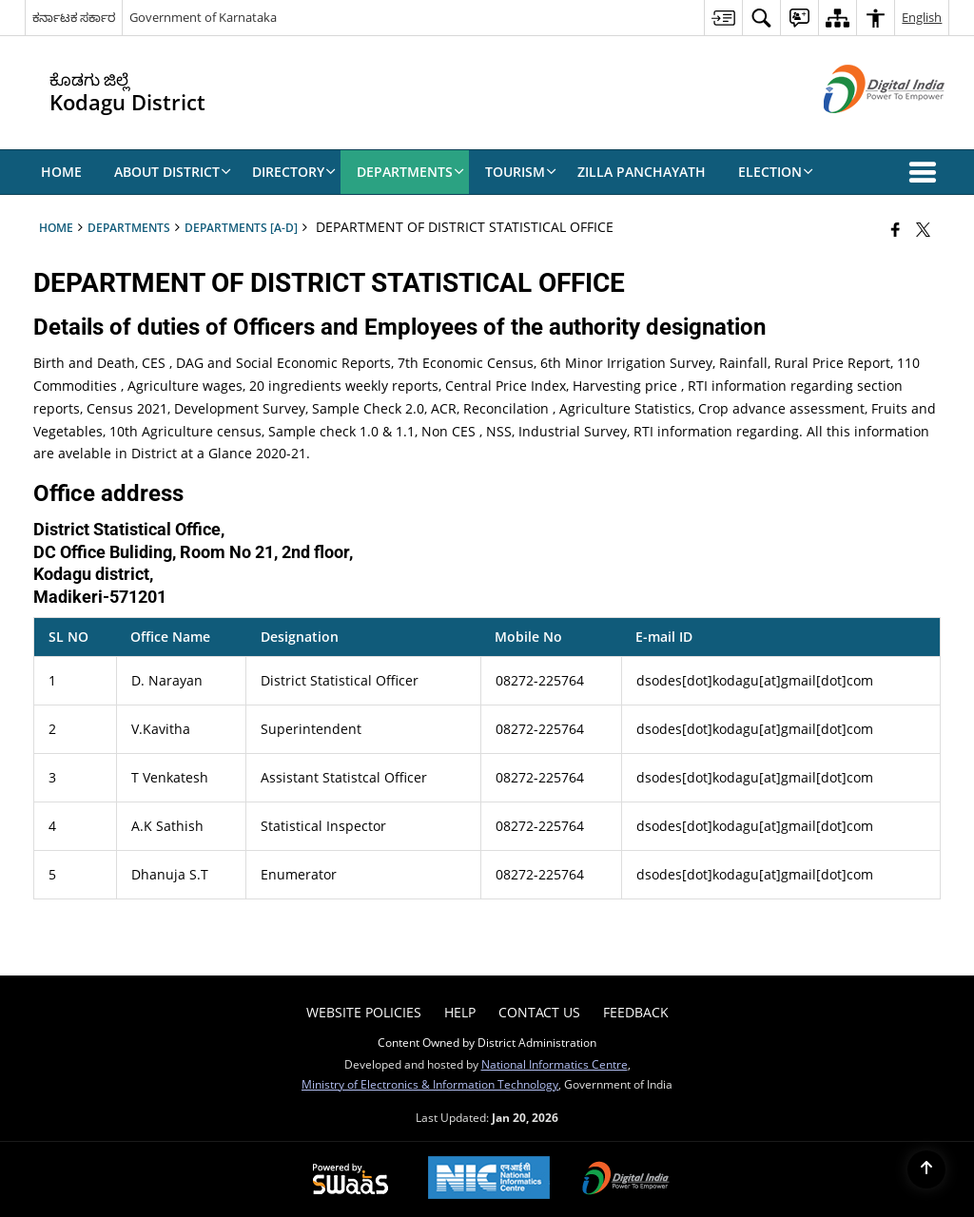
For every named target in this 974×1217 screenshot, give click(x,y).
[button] (926, 172)
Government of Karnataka (203, 17)
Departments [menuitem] (410, 172)
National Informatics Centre (554, 1064)
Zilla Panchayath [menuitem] (641, 172)
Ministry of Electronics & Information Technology (430, 1083)
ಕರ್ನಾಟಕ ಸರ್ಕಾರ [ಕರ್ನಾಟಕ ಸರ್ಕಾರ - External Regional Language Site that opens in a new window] (73, 17)
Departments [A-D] (241, 227)
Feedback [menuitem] (636, 1012)
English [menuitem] (922, 17)
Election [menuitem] (775, 172)
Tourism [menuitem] (520, 172)
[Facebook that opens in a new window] (895, 229)
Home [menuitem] (61, 172)
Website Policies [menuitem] (363, 1012)
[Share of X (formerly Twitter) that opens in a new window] (923, 229)
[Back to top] (926, 1169)
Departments (129, 227)
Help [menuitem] (460, 1012)
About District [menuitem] (172, 172)
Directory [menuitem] (294, 172)
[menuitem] (723, 17)
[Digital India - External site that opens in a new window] (860, 129)
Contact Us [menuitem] (539, 1012)
